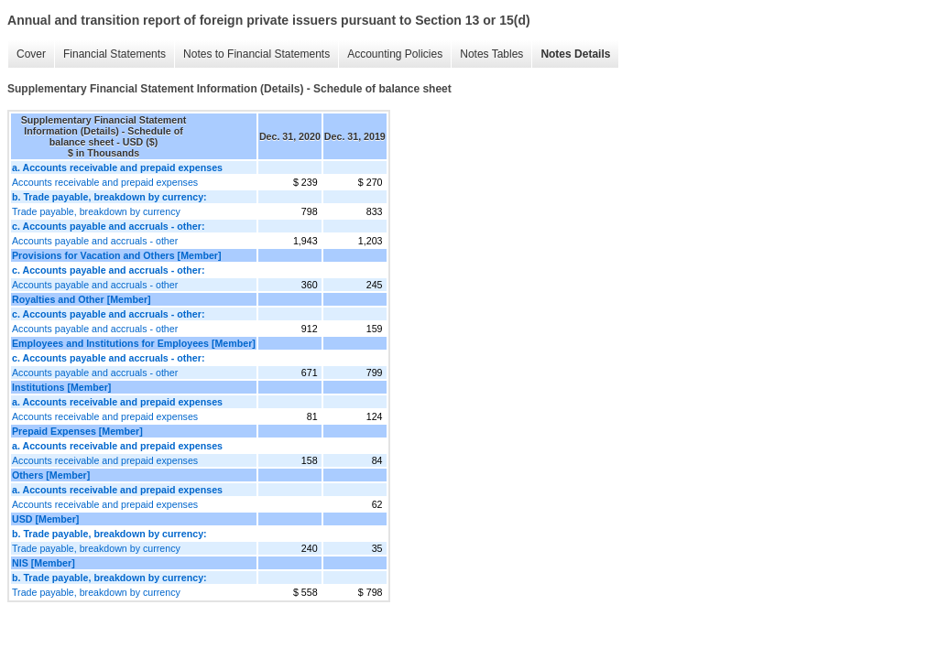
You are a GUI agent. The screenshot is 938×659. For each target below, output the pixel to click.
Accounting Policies (394, 54)
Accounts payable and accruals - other (95, 240)
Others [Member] (51, 475)
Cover (31, 54)
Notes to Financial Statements (256, 54)
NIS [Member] (43, 562)
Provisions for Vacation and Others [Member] (117, 255)
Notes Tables (491, 54)
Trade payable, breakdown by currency (96, 211)
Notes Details (575, 54)
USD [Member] (45, 518)
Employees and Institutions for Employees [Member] (134, 343)
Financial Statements (114, 54)
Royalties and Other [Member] (81, 299)
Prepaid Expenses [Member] (77, 431)
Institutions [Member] (61, 387)
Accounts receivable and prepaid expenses (105, 182)
